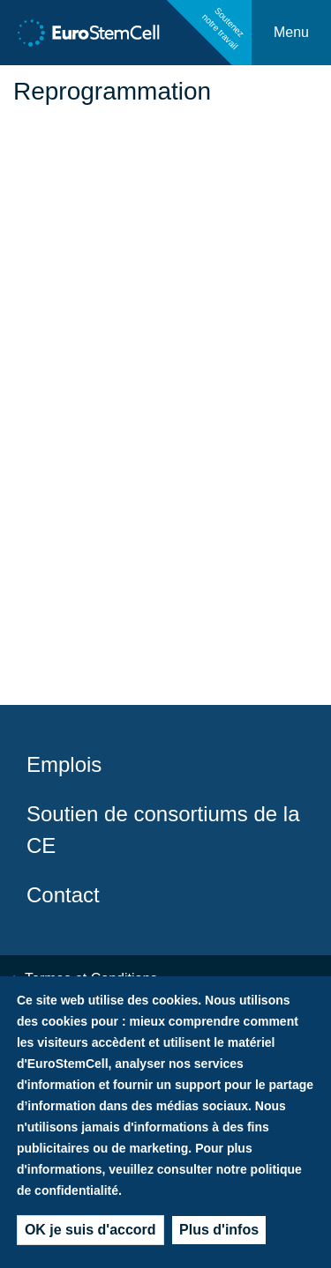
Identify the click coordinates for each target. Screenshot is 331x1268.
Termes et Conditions (91, 978)
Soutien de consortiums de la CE (163, 829)
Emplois (64, 764)
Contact (63, 895)
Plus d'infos (219, 1235)
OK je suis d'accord (90, 1235)
